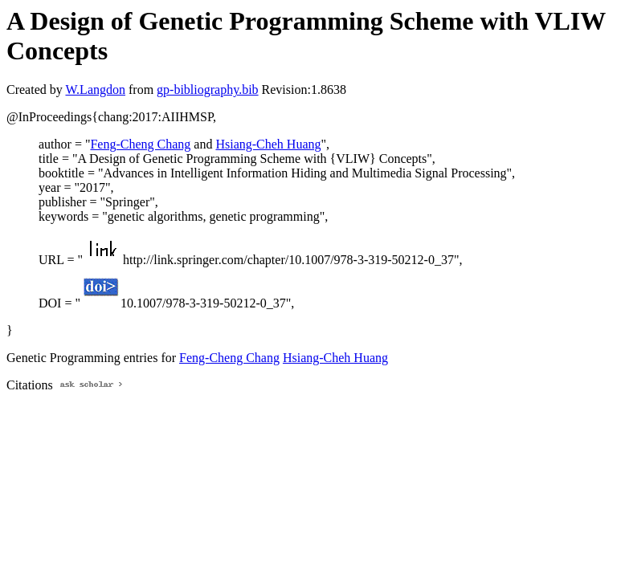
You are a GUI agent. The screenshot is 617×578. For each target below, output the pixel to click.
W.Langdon (95, 89)
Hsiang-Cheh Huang (268, 144)
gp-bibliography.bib (208, 89)
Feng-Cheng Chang (140, 144)
